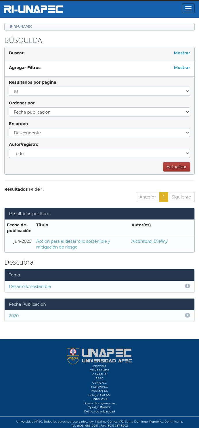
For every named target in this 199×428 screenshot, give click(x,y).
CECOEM (99, 366)
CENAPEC (99, 383)
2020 (14, 315)
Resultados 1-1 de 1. (24, 189)
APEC (99, 378)
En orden (18, 123)
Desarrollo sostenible (30, 286)
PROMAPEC (99, 391)
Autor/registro (24, 144)
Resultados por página (32, 82)
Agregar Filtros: (25, 67)
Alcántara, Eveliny (149, 241)
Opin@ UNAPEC (99, 407)
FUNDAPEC (99, 387)
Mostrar (182, 53)
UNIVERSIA (99, 399)
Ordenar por (22, 103)
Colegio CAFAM (99, 395)
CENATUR (99, 374)
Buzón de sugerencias (100, 403)
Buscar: (16, 53)
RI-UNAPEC (23, 26)
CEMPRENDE (99, 370)
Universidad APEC (29, 421)
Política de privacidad (99, 411)
